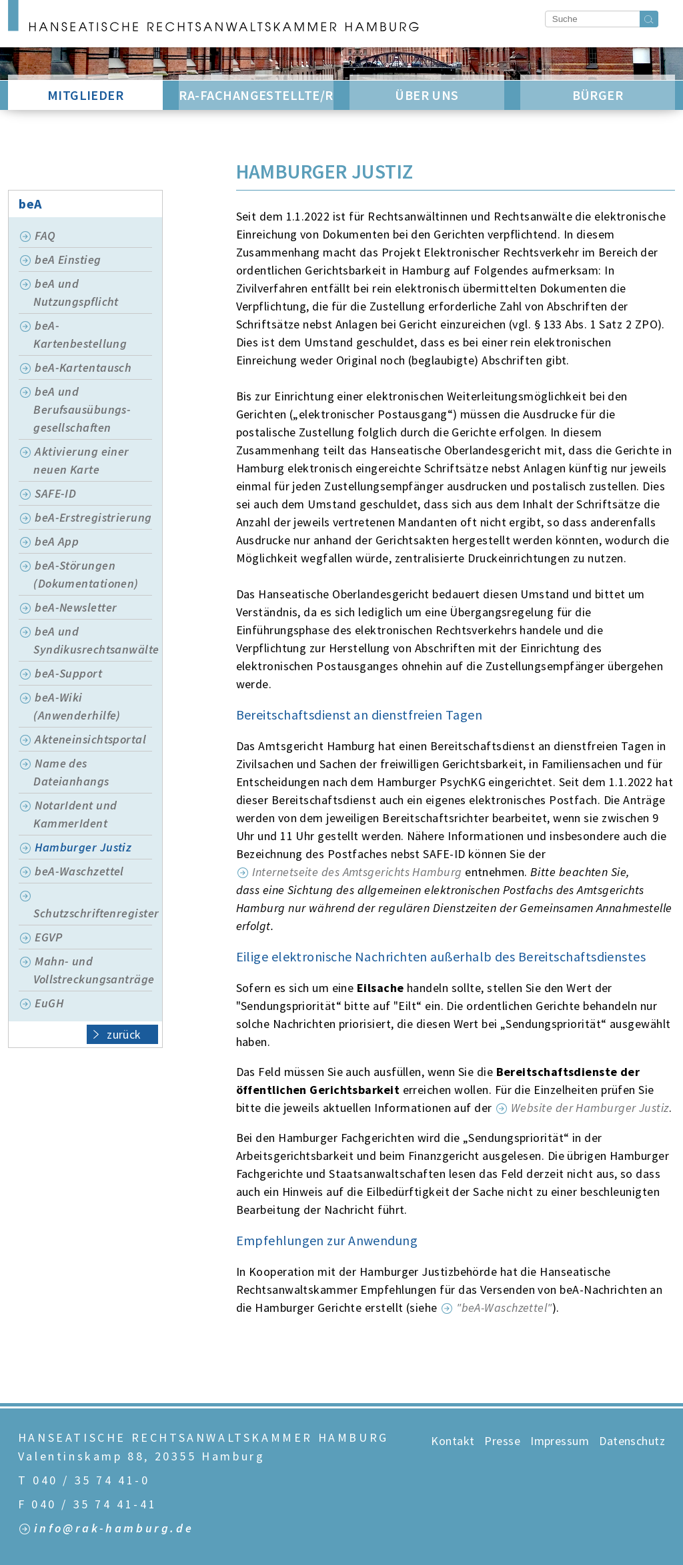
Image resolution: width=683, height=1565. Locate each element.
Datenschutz (632, 1440)
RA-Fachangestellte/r (256, 95)
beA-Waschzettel (79, 871)
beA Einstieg (68, 259)
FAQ (45, 235)
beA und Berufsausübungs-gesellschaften (82, 409)
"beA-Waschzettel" (504, 1307)
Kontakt (452, 1440)
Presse (502, 1440)
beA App (57, 541)
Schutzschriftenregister (92, 913)
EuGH (49, 1003)
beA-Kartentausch (83, 367)
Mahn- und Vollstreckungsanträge (92, 970)
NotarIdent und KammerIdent (75, 814)
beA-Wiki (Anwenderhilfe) (77, 706)
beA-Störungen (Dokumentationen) (86, 574)
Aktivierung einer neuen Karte (81, 460)
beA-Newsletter (76, 607)
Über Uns (427, 95)
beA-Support (68, 673)
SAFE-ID (55, 493)
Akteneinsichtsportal (90, 739)
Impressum (559, 1440)
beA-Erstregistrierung (93, 517)
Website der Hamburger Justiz (590, 1107)
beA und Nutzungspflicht (76, 292)
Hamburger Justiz (83, 847)
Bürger (598, 95)
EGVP (48, 937)
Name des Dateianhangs (71, 772)
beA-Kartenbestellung (80, 334)
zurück (116, 1033)
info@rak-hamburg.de (113, 1528)
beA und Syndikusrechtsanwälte (92, 640)
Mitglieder (85, 95)
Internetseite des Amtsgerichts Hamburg (357, 871)
